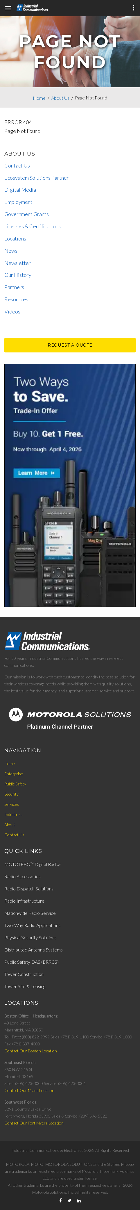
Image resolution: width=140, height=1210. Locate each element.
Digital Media (20, 189)
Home (39, 98)
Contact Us (17, 165)
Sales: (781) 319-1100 (70, 1036)
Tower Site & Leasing (24, 986)
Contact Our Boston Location (30, 1050)
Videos (12, 311)
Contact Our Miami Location (29, 1090)
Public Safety (15, 783)
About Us (60, 98)
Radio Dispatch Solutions (28, 888)
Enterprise (13, 773)
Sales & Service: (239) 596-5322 (79, 1115)
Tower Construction (24, 974)
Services (11, 804)
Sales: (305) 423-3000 (24, 1083)
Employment (18, 202)
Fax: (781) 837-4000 (22, 1043)
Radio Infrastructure (24, 901)
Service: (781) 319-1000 (111, 1036)
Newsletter (17, 263)
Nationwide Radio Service (30, 913)
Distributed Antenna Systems (33, 949)
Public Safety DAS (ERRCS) (31, 962)
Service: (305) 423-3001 (65, 1083)
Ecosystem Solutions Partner (36, 177)
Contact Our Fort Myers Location (34, 1122)
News (10, 250)
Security (11, 794)
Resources (16, 299)
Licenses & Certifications (32, 226)
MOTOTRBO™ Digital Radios (32, 864)
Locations (15, 238)
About (9, 824)
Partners (14, 287)
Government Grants (26, 214)
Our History (17, 275)
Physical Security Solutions (30, 937)
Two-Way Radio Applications (32, 925)
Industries (13, 814)
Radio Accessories (22, 876)
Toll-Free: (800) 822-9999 (27, 1036)
